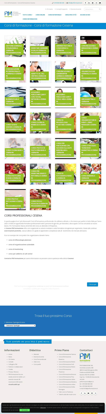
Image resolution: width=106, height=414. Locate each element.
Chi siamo (49, 9)
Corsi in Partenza (54, 15)
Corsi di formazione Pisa (66, 377)
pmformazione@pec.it (87, 382)
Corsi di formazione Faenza (67, 354)
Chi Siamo (11, 359)
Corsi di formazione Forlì (66, 364)
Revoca (16, 372)
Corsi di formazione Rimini (67, 362)
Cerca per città (70, 15)
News (10, 357)
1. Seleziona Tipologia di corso (14, 322)
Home (10, 354)
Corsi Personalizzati (40, 359)
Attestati (36, 354)
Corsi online (40, 15)
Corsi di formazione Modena (68, 382)
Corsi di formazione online (67, 384)
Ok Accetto (25, 410)
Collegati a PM (12, 364)
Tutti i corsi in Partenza (66, 392)
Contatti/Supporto (61, 9)
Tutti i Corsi (27, 15)
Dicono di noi (85, 15)
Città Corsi (37, 362)
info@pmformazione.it (75, 3)
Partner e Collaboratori (15, 367)
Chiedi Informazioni (30, 19)
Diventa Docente (75, 9)
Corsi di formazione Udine (67, 379)
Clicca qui (43, 407)
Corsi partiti (37, 364)
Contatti (10, 362)
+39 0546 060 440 (59, 3)
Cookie (10, 369)
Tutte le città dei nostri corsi (67, 394)
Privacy (10, 372)
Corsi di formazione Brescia (67, 374)
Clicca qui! (92, 284)
